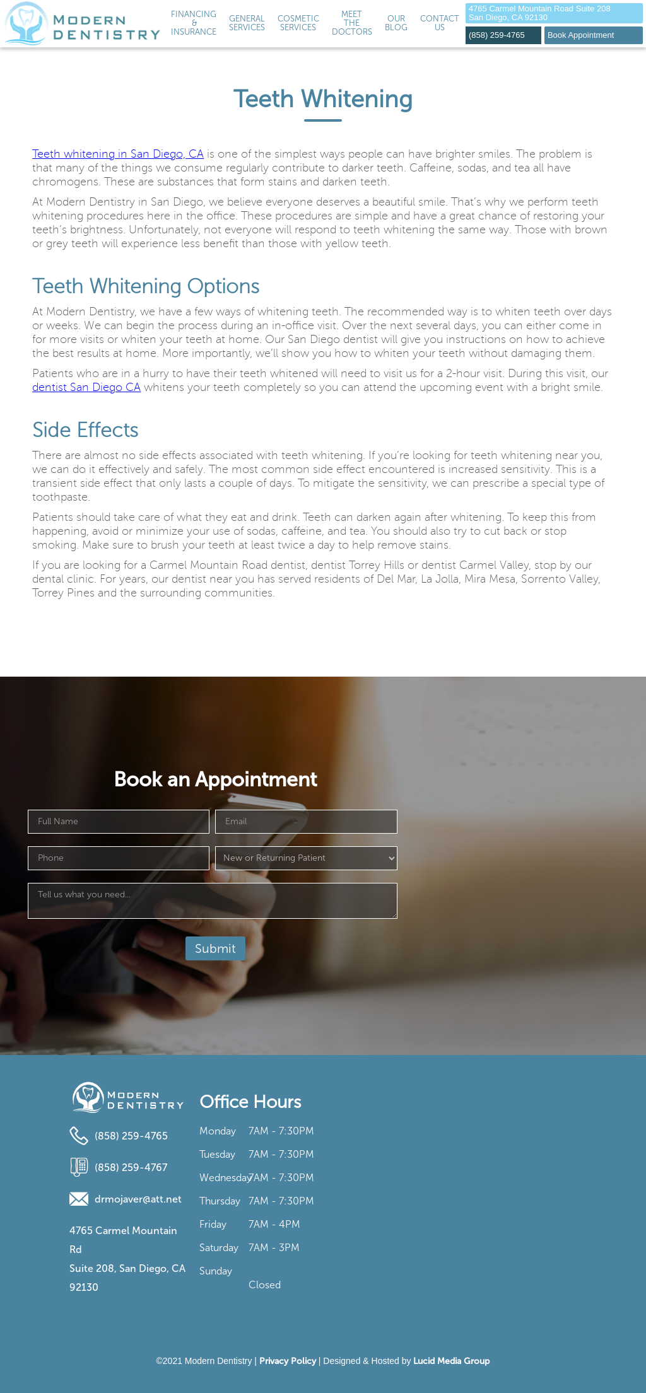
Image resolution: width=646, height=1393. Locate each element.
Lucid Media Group (451, 1361)
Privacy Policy (287, 1361)
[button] (247, 24)
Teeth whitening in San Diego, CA (118, 154)
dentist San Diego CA (86, 387)
